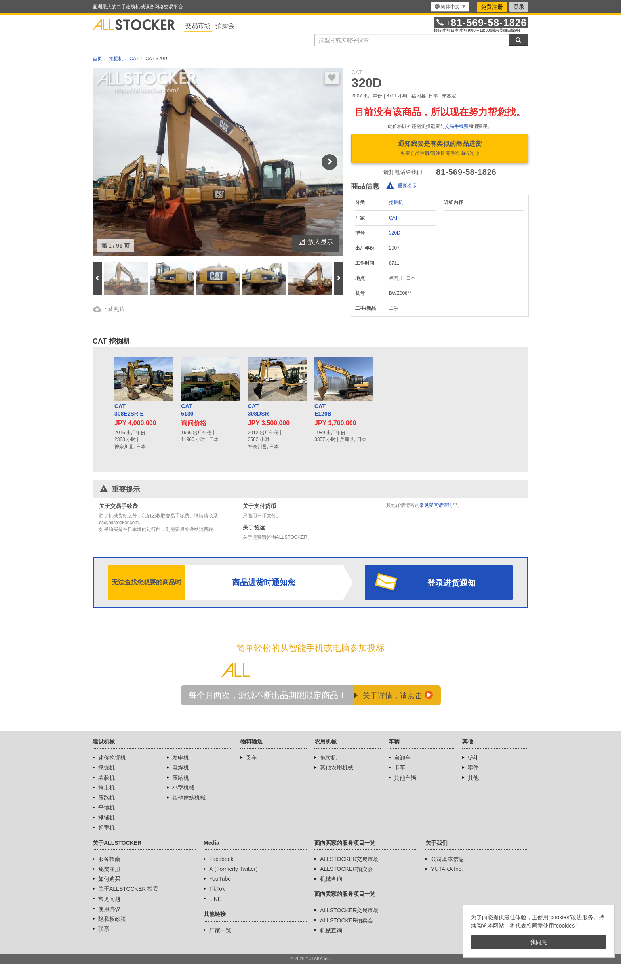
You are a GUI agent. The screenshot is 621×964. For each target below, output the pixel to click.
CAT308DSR (258, 410)
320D (394, 233)
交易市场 (198, 25)
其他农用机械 (336, 767)
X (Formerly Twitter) (233, 869)
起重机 (106, 828)
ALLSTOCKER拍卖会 (346, 869)
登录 (518, 7)
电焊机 (180, 767)
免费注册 (492, 7)
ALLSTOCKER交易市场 (349, 859)
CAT (393, 218)
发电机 (180, 757)
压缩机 (180, 778)
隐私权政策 (112, 919)
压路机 (106, 797)
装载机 (106, 778)
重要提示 (407, 186)
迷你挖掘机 (112, 757)
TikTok (217, 889)
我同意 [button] (538, 942)
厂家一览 (220, 930)
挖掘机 (396, 202)
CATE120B (322, 410)
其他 (473, 778)
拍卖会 (224, 25)
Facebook (221, 859)
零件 (473, 767)
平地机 (106, 807)
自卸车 (402, 757)
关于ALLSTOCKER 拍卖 (128, 889)
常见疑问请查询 (436, 505)
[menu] (450, 7)
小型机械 (183, 788)
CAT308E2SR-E (129, 410)
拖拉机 (328, 757)
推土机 (106, 788)
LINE (215, 899)
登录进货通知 (451, 582)
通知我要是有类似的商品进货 (440, 149)
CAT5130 (187, 410)
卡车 (399, 767)
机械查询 (331, 879)
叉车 (251, 757)
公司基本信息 (447, 859)
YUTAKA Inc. (447, 869)
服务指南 (109, 859)
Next (329, 162)
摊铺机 (106, 817)
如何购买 (109, 879)
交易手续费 (457, 126)
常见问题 (109, 899)
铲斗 (473, 757)
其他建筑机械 (189, 797)
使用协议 (109, 909)
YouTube (220, 879)
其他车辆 (405, 778)
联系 (103, 929)
